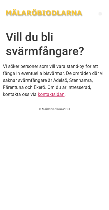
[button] (100, 13)
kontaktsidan (51, 94)
